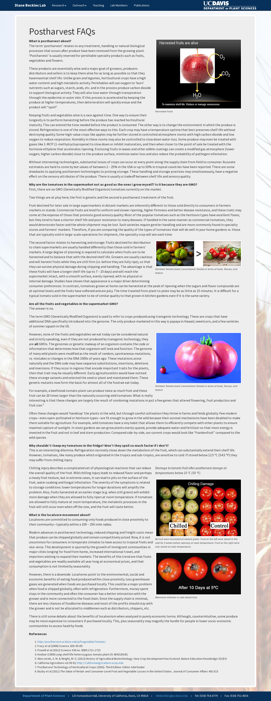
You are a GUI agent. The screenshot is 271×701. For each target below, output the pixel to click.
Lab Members (119, 5)
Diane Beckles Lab (30, 5)
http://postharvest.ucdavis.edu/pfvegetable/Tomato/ (71, 642)
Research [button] (59, 5)
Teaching (98, 5)
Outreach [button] (80, 5)
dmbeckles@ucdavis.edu (172, 696)
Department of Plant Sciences (44, 696)
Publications (141, 5)
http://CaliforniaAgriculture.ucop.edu (100, 663)
